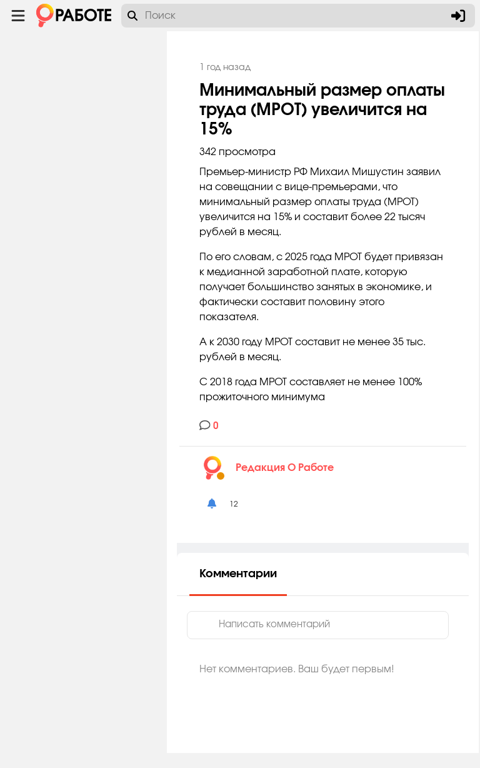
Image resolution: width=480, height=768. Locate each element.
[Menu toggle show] (18, 15)
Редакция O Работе (330, 483)
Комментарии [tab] (283, 589)
